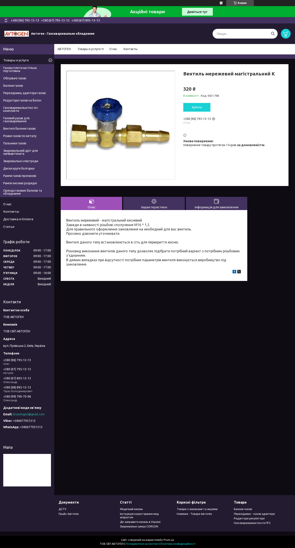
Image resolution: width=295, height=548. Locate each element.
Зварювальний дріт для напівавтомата (20, 152)
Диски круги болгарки (18, 168)
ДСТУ (62, 508)
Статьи (8, 226)
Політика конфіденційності (178, 543)
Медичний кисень (131, 508)
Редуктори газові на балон (22, 100)
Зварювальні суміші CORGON (139, 526)
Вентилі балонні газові (19, 128)
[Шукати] (273, 34)
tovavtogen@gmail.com (28, 414)
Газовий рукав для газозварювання (16, 119)
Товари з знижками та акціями (197, 508)
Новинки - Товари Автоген (194, 513)
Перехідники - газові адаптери (254, 513)
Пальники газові (14, 143)
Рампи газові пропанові (19, 176)
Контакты (131, 49)
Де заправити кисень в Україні (140, 521)
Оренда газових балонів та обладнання (22, 192)
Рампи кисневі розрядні (20, 183)
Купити (197, 107)
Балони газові (13, 85)
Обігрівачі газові (14, 78)
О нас (113, 49)
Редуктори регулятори (249, 518)
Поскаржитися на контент (142, 543)
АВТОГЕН (64, 49)
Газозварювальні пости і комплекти (20, 109)
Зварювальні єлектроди (20, 161)
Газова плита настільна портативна (20, 69)
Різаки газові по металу (19, 136)
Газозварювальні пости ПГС (252, 522)
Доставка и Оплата (18, 219)
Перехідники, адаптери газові (24, 93)
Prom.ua (169, 539)
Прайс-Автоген (69, 513)
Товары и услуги (89, 49)
